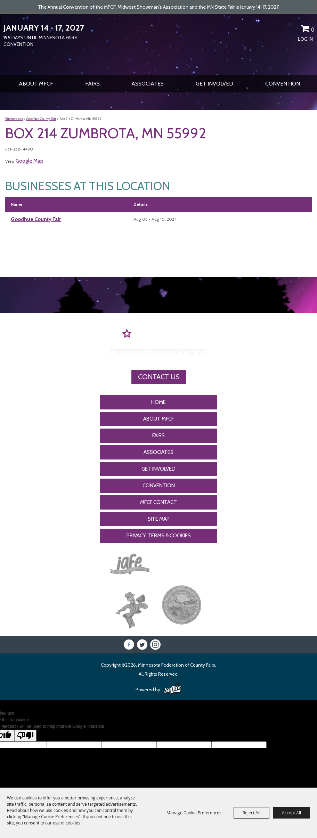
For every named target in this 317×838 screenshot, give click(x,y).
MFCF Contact (158, 502)
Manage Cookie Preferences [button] (193, 812)
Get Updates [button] (293, 29)
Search (281, 29)
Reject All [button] (251, 812)
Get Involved (214, 83)
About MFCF (36, 83)
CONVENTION (282, 83)
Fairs (92, 83)
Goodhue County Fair (41, 119)
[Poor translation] (25, 735)
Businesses (14, 119)
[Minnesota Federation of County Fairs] (158, 43)
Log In (305, 39)
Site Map (159, 519)
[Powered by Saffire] (172, 689)
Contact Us (158, 377)
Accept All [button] (291, 812)
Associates (147, 83)
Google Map (29, 161)
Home (158, 402)
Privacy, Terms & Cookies (159, 535)
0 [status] (312, 29)
